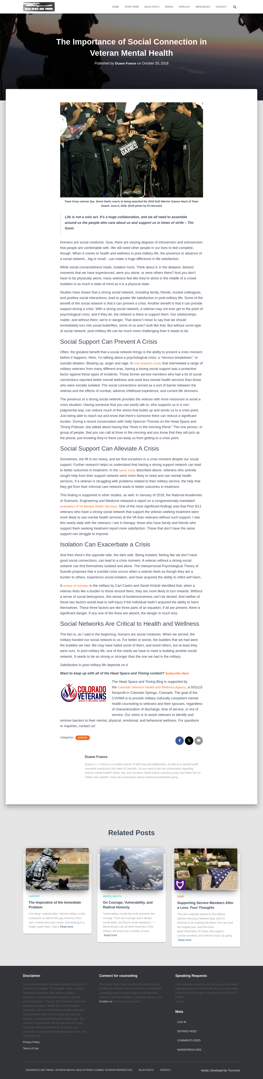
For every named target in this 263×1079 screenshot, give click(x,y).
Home (115, 7)
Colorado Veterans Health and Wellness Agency (154, 687)
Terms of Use (31, 1048)
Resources (203, 7)
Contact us (105, 1001)
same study (128, 470)
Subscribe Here (178, 673)
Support (82, 738)
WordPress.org (189, 1049)
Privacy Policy (31, 1042)
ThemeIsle (234, 1070)
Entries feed (187, 1031)
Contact (221, 7)
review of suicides (76, 586)
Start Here (132, 7)
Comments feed (189, 1040)
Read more (66, 926)
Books (169, 7)
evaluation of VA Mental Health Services (90, 506)
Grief (180, 896)
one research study (148, 363)
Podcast (184, 7)
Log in (181, 1021)
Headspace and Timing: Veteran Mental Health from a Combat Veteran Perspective (79, 1070)
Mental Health (112, 896)
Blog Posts (152, 7)
